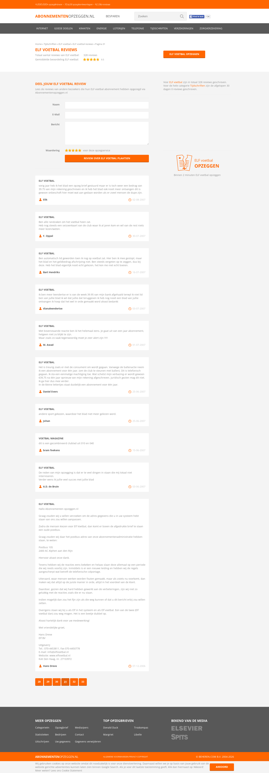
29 (48, 681)
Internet (42, 28)
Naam (56, 104)
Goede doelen (63, 28)
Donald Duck (110, 727)
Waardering (53, 150)
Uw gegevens (62, 741)
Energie (102, 28)
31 (65, 681)
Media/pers (81, 727)
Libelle (138, 734)
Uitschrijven (42, 741)
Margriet (108, 734)
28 (39, 681)
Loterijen (119, 28)
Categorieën (42, 727)
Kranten (84, 28)
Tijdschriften (159, 28)
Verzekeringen (183, 28)
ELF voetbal (175, 82)
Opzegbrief (61, 727)
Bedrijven (60, 734)
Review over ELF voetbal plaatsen (107, 158)
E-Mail (56, 114)
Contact (79, 734)
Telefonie (137, 28)
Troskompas (141, 727)
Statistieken (42, 734)
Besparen (113, 16)
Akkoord (222, 766)
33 (82, 681)
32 (74, 681)
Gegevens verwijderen (88, 741)
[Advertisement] (197, 122)
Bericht (55, 124)
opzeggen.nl (64, 16)
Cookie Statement (72, 770)
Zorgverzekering (211, 28)
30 (56, 681)
